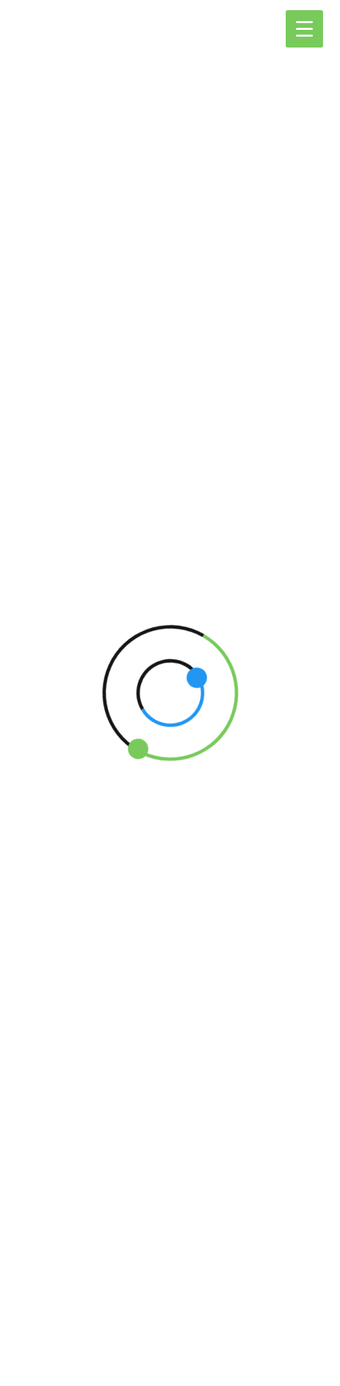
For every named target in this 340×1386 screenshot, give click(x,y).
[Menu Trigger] (304, 29)
